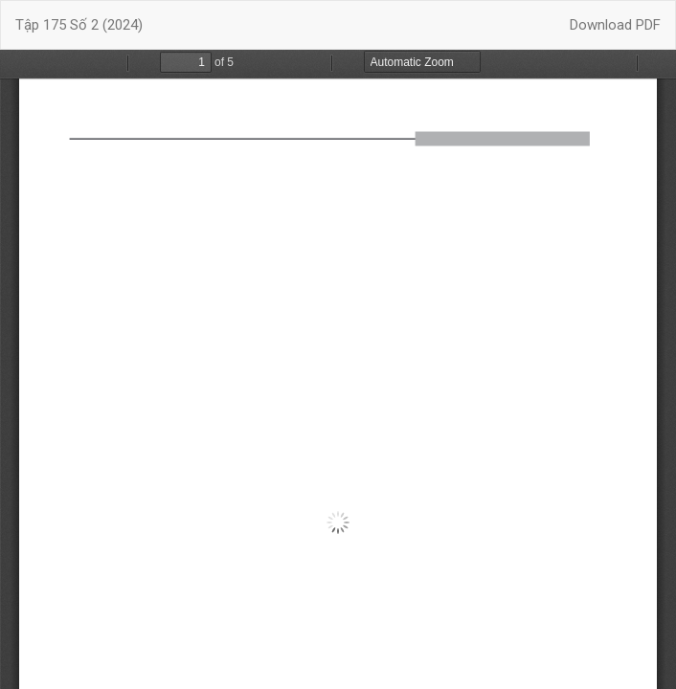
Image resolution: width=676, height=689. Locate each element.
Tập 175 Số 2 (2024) (79, 24)
